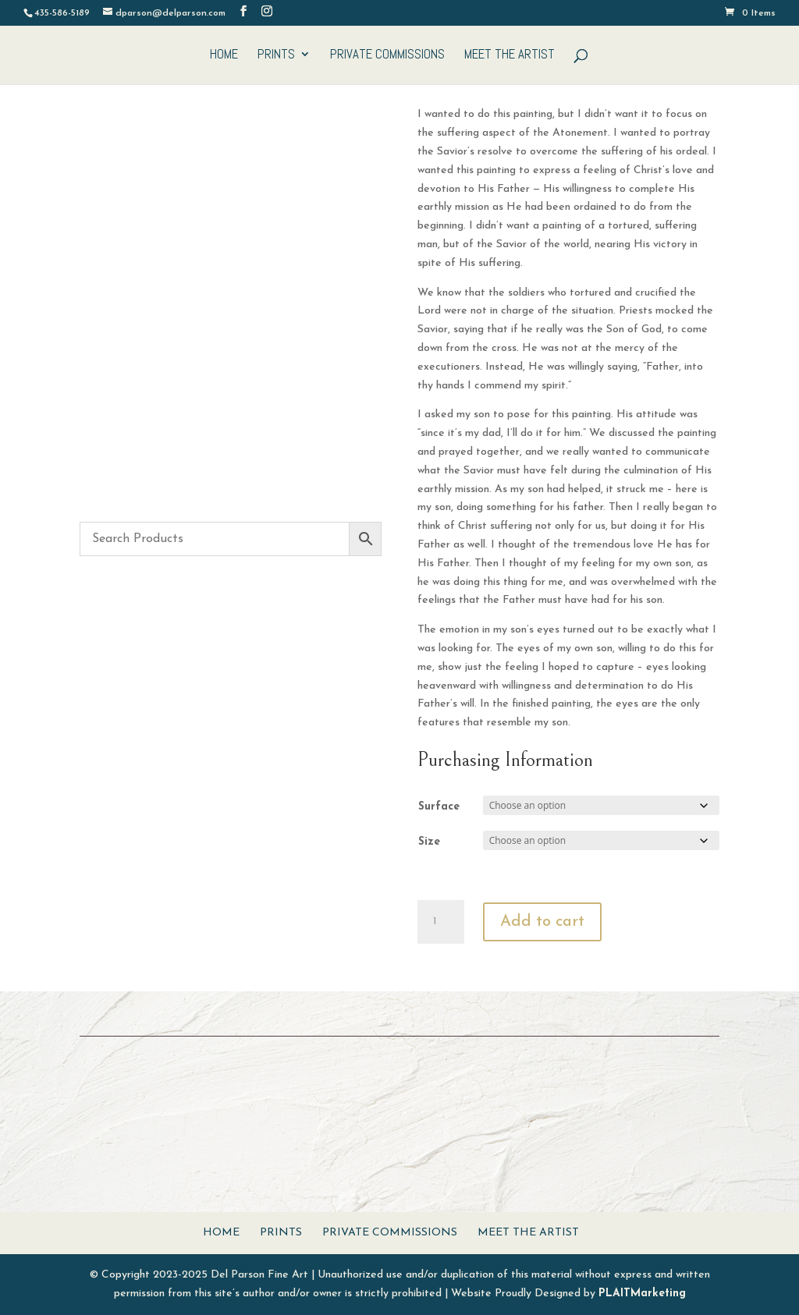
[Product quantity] (440, 922)
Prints (276, 55)
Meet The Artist (509, 55)
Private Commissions (387, 55)
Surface (439, 807)
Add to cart (542, 922)
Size (429, 842)
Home (224, 55)
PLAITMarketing (642, 1293)
